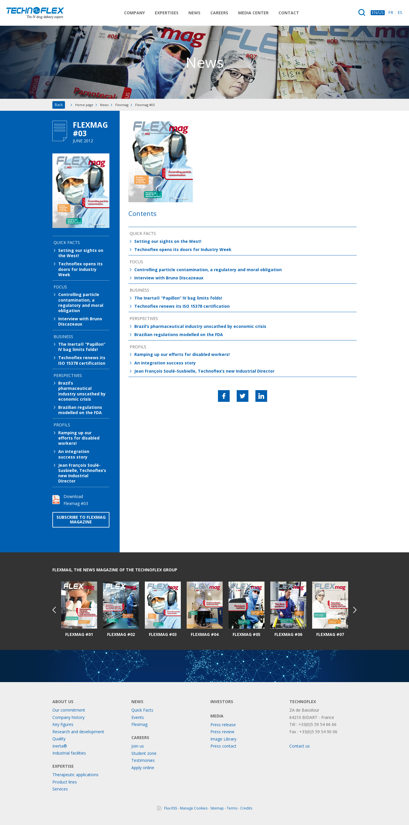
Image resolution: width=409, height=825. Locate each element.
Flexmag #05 (246, 634)
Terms (232, 808)
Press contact (223, 746)
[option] (79, 609)
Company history (68, 717)
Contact (289, 12)
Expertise (63, 766)
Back (59, 104)
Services (60, 789)
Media (217, 716)
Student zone (144, 753)
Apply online (142, 767)
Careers (219, 12)
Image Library (223, 739)
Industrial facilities (69, 753)
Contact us (299, 746)
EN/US (378, 12)
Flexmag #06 (288, 634)
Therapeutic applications (75, 774)
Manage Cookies (193, 808)
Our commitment (68, 710)
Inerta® (59, 746)
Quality (59, 738)
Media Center (253, 12)
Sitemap (217, 808)
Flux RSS (170, 808)
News (194, 12)
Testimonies (143, 760)
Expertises (166, 12)
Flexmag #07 (330, 634)
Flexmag (121, 105)
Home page (84, 105)
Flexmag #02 (121, 634)
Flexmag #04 (205, 634)
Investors (221, 701)
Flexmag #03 (163, 634)
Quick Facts (142, 710)
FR (390, 12)
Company (134, 12)
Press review (222, 731)
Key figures (62, 724)
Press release (223, 724)
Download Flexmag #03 (75, 500)
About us (62, 701)
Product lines (64, 782)
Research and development (78, 731)
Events (137, 717)
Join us (137, 746)
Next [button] (355, 610)
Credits (246, 808)
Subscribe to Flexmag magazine (81, 519)
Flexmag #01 (79, 634)
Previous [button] (54, 610)
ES (400, 12)
